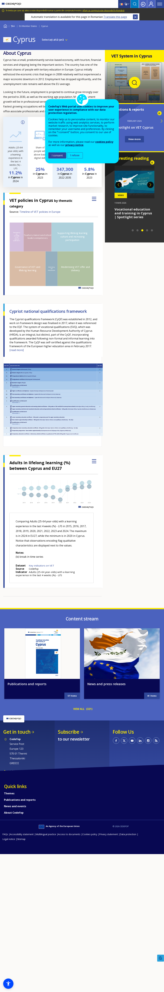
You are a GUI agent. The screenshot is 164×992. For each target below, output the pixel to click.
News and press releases (106, 812)
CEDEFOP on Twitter (124, 869)
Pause (159, 113)
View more (134, 139)
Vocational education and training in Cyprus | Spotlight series (133, 213)
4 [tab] (147, 230)
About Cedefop (14, 941)
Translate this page (115, 17)
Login (143, 4)
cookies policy (104, 142)
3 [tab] (142, 230)
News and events (15, 934)
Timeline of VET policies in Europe (39, 212)
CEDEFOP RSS (156, 869)
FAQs (5, 962)
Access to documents (69, 962)
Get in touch (16, 860)
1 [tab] (132, 230)
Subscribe (68, 860)
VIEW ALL (79, 837)
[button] (8, 984)
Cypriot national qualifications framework (48, 311)
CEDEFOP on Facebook (116, 869)
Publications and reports (27, 812)
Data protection (128, 962)
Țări (13, 26)
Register (151, 4)
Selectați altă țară (53, 39)
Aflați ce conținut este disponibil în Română (103, 10)
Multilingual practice (46, 962)
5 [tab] (152, 230)
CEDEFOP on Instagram (148, 869)
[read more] (16, 350)
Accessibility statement (22, 962)
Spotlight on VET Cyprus (134, 127)
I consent (57, 155)
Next (150, 185)
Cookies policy (89, 962)
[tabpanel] (134, 192)
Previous (118, 185)
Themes (9, 922)
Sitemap (21, 967)
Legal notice (8, 967)
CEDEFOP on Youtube (132, 869)
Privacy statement (108, 962)
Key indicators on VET (41, 565)
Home (5, 26)
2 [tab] (137, 230)
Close (135, 16)
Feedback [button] (160, 958)
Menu (159, 4)
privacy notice (74, 145)
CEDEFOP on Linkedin (140, 869)
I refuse (74, 155)
